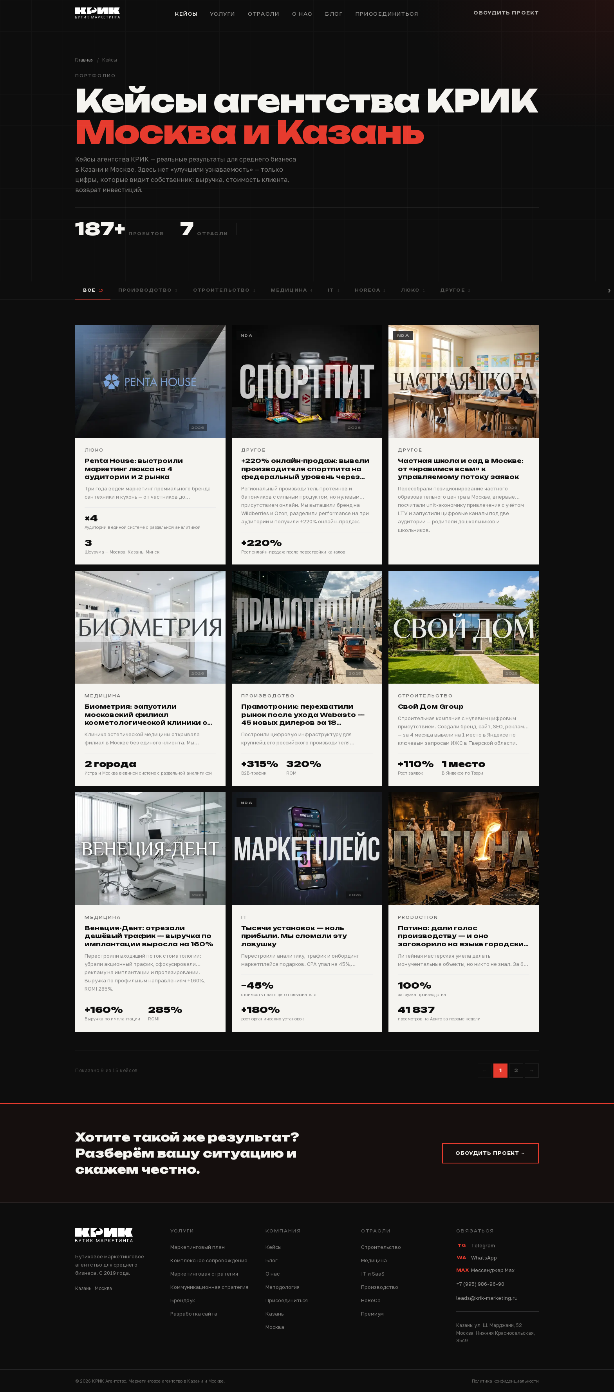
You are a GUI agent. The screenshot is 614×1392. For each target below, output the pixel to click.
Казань (274, 1313)
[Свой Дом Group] (463, 678)
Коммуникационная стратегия (209, 1287)
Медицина (291, 290)
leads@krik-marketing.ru (487, 1298)
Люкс (412, 290)
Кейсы (186, 14)
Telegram (475, 1245)
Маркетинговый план (197, 1247)
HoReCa (370, 290)
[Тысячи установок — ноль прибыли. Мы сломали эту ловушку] (307, 912)
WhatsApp (476, 1257)
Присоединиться (387, 14)
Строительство (224, 290)
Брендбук (182, 1300)
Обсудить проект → (490, 1153)
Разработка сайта (193, 1313)
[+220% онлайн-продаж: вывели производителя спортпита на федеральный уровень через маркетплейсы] (307, 444)
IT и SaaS (373, 1273)
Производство (147, 290)
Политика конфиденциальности (505, 1380)
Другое (455, 290)
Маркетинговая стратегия (204, 1273)
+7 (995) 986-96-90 (480, 1284)
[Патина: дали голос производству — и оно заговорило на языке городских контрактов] (463, 912)
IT (333, 290)
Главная (84, 60)
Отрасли (264, 14)
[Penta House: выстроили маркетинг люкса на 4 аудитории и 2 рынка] (150, 444)
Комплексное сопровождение (208, 1260)
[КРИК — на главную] (97, 14)
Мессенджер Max (485, 1270)
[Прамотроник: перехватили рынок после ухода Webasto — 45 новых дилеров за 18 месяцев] (307, 678)
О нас (302, 14)
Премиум (372, 1313)
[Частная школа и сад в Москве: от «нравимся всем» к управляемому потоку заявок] (463, 444)
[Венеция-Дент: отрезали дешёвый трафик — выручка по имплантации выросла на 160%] (150, 912)
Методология (282, 1287)
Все (93, 290)
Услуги (222, 14)
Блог (334, 14)
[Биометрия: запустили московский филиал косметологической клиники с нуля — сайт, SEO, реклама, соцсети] (150, 678)
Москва (274, 1327)
